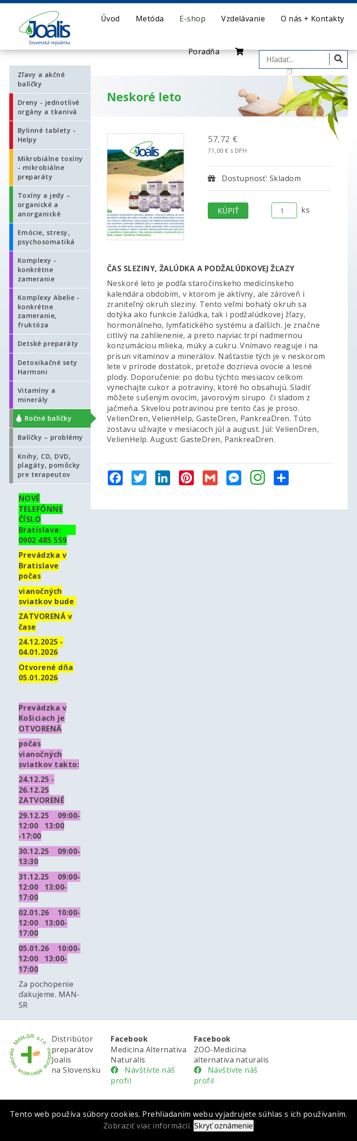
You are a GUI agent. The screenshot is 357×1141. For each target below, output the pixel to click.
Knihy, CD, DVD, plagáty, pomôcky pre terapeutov (49, 465)
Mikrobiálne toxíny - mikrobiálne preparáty (50, 167)
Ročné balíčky (48, 418)
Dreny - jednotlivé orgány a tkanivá (48, 107)
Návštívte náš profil (143, 1075)
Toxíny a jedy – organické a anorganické (44, 204)
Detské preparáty (48, 343)
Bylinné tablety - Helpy (47, 135)
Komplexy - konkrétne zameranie (37, 269)
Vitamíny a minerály (37, 395)
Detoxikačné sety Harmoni (48, 367)
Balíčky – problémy (50, 437)
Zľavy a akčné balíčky (41, 79)
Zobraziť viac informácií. (147, 1126)
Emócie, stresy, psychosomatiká (46, 237)
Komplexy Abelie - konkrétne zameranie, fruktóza (48, 311)
